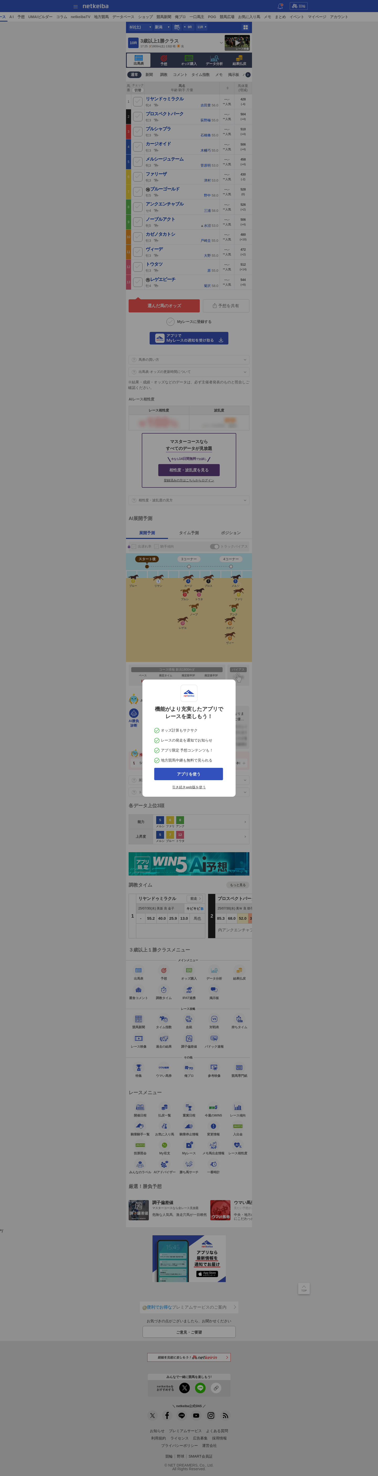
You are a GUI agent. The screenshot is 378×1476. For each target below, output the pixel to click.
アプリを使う (189, 774)
